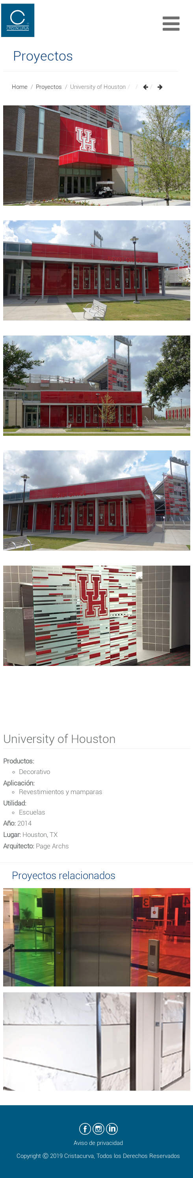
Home (20, 86)
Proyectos (49, 86)
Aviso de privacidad (98, 1143)
